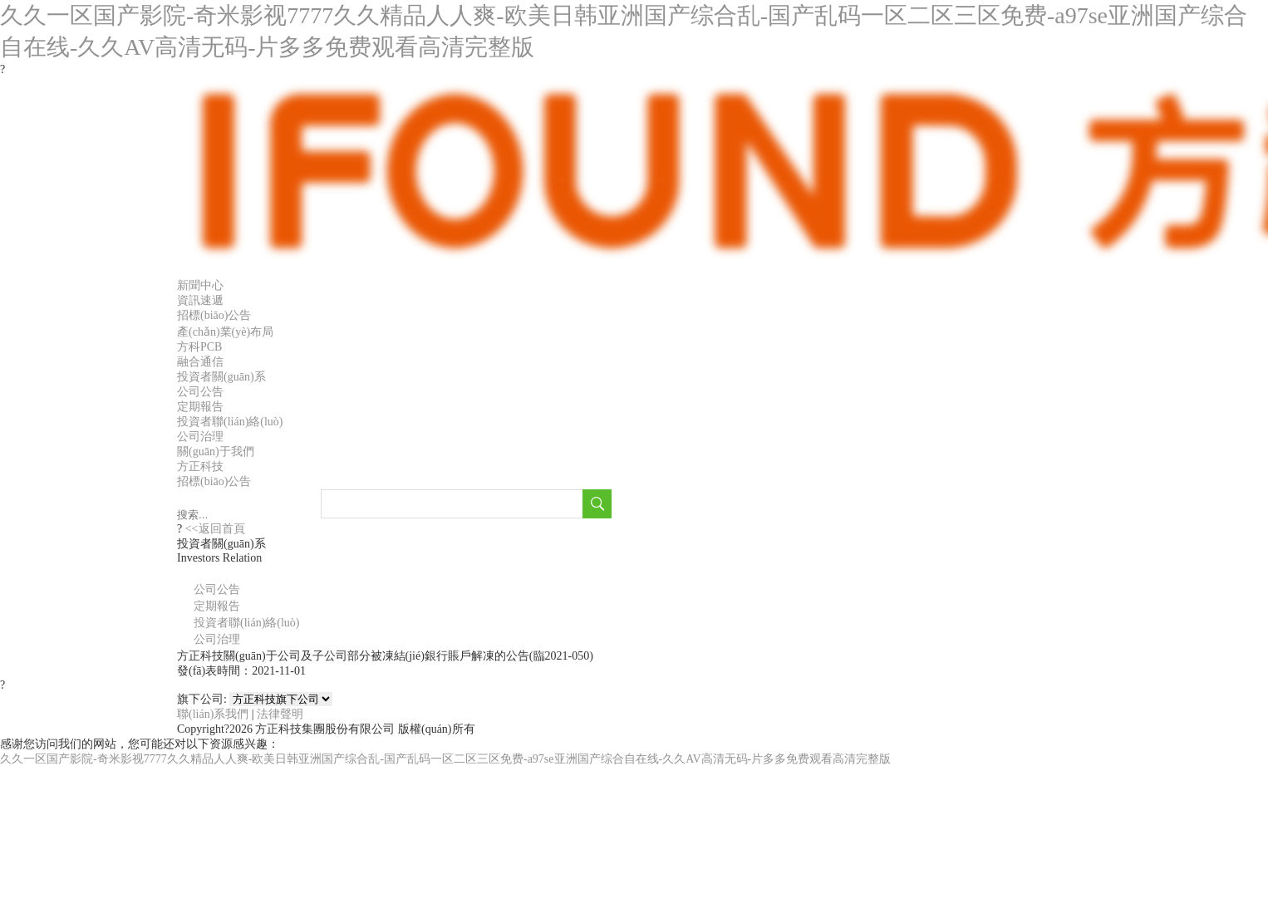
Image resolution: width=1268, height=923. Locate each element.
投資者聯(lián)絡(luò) (230, 421)
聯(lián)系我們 (212, 714)
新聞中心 (200, 285)
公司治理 (200, 436)
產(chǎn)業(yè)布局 (225, 332)
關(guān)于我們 (215, 451)
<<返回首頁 (213, 529)
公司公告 (200, 391)
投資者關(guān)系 (221, 377)
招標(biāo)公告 (214, 315)
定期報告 (200, 406)
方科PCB (199, 347)
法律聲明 (280, 714)
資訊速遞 (200, 300)
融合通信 (200, 362)
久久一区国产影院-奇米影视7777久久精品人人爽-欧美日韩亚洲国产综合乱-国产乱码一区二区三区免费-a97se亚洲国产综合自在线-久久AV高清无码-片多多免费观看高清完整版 (445, 759)
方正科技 (200, 466)
